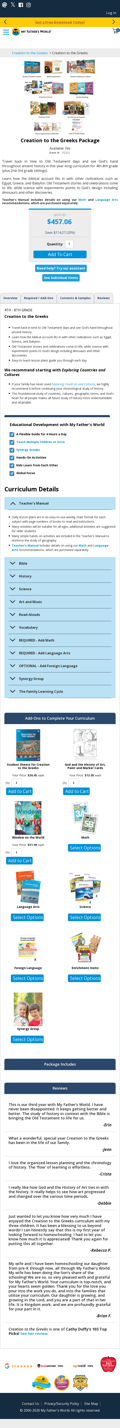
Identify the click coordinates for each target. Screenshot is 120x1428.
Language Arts (106, 200)
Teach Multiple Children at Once (40, 442)
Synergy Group (28, 1029)
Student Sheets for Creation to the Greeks (28, 766)
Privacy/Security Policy (61, 1403)
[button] (60, 254)
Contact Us (30, 1403)
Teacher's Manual (25, 545)
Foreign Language (28, 968)
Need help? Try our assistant (61, 268)
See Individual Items (61, 277)
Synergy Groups (28, 450)
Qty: (7, 782)
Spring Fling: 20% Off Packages (60, 22)
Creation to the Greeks (30, 53)
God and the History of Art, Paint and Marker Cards (85, 766)
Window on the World (28, 837)
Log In (111, 13)
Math (82, 200)
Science (85, 907)
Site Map (91, 1403)
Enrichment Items (85, 968)
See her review (33, 1333)
